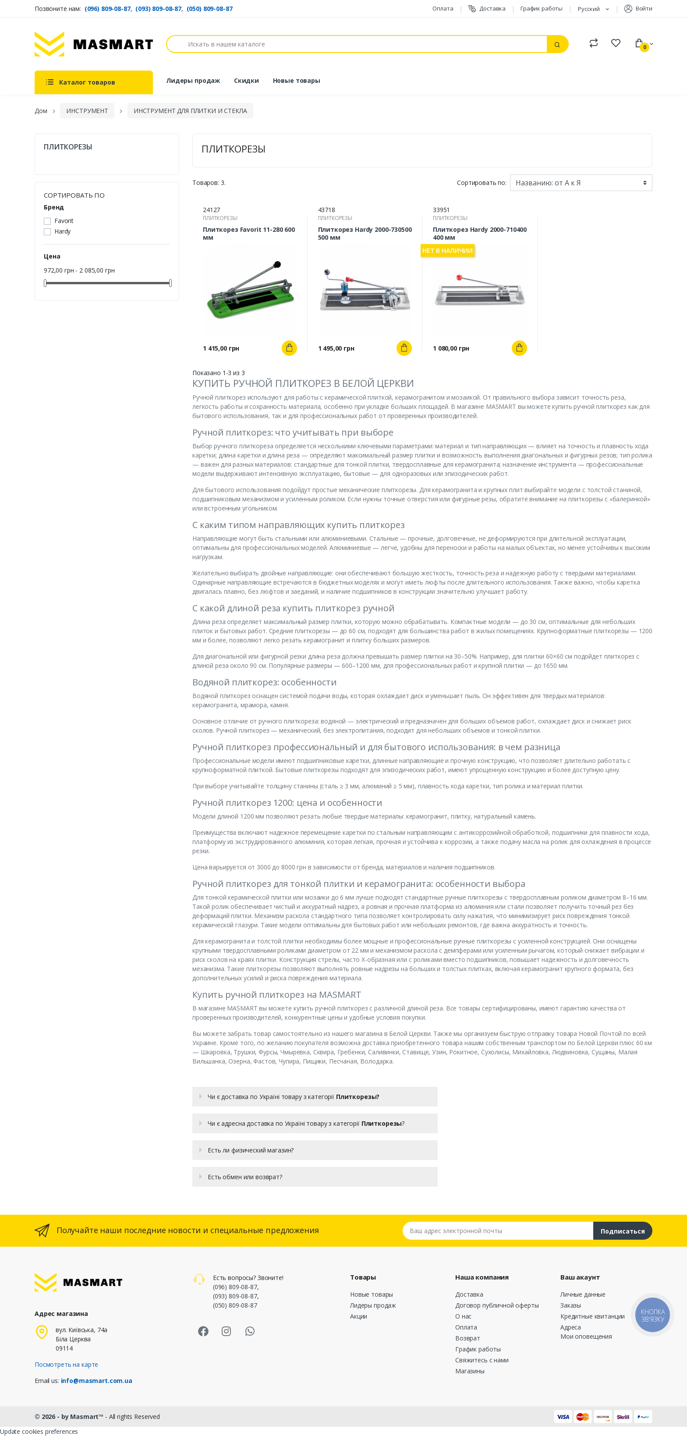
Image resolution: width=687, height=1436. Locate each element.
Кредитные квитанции (592, 1316)
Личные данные (583, 1294)
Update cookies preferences (39, 1431)
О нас (463, 1316)
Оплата (442, 8)
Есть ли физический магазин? (251, 1150)
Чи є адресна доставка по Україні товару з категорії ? (306, 1123)
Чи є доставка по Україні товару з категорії (293, 1096)
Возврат (467, 1338)
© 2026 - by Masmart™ (70, 1416)
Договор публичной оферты (497, 1305)
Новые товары (296, 80)
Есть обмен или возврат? (245, 1177)
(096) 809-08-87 (108, 8)
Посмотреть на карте (66, 1364)
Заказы (570, 1305)
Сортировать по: (481, 182)
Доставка (487, 8)
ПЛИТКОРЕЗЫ (68, 147)
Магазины (470, 1371)
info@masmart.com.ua (96, 1380)
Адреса (570, 1327)
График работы (542, 8)
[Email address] (498, 1231)
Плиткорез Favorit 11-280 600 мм (249, 233)
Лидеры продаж (193, 80)
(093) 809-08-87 (158, 8)
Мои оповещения (586, 1336)
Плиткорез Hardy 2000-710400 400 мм (480, 233)
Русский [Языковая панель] (589, 9)
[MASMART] (94, 44)
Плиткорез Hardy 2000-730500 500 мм (365, 233)
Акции (358, 1316)
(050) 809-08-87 (210, 8)
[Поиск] (356, 44)
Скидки (246, 80)
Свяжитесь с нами (482, 1360)
